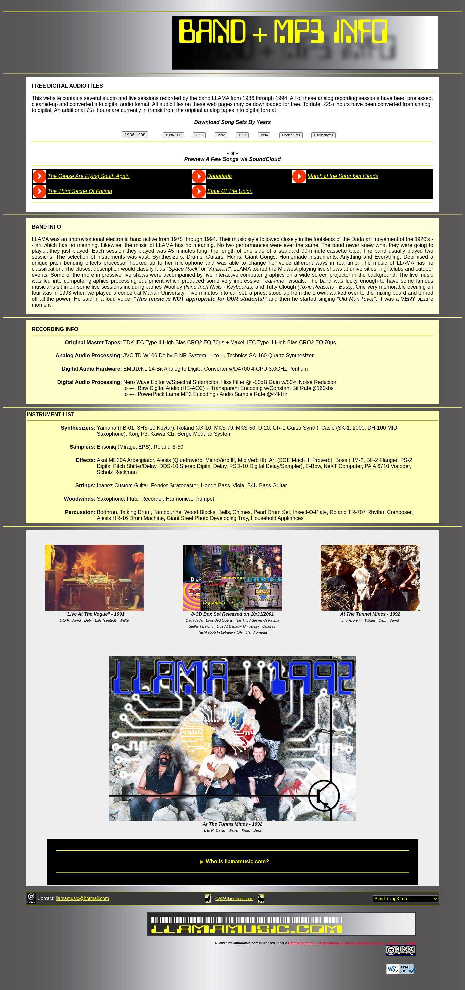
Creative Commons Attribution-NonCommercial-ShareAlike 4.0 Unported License (352, 943)
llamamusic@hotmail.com (82, 898)
